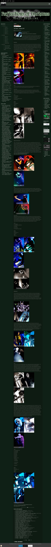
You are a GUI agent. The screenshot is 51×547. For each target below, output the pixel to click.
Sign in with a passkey (46, 146)
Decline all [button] (25, 545)
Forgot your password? (46, 152)
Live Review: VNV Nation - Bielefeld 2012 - (23, 510)
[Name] (46, 130)
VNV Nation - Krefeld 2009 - (21, 526)
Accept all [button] (20, 545)
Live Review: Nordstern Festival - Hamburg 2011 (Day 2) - (26, 518)
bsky (13, 1)
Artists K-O (6, 39)
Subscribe (46, 133)
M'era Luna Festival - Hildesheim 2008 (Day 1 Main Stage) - (26, 531)
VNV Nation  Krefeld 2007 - (21, 537)
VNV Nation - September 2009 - (22, 523)
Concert (4, 25)
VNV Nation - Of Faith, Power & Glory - (23, 529)
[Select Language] (17, 26)
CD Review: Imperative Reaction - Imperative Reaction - (25, 515)
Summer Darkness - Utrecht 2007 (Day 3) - (23, 535)
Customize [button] (30, 545)
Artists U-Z (6, 33)
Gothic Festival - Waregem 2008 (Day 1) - (23, 532)
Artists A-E (6, 28)
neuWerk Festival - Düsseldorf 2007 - (23, 533)
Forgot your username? (46, 154)
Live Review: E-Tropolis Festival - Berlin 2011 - (24, 514)
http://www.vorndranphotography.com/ (19, 505)
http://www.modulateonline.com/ (18, 51)
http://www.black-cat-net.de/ (28, 504)
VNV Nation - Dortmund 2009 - (22, 524)
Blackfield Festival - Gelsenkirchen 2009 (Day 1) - (24, 527)
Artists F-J (6, 29)
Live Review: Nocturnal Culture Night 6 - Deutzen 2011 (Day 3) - (26, 517)
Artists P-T (6, 32)
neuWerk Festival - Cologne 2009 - (22, 521)
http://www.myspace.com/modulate (29, 51)
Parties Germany (7, 45)
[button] (14, 541)
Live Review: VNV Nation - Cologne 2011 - (23, 516)
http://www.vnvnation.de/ (17, 329)
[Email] (46, 131)
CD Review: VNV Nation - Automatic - (23, 512)
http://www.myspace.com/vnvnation (27, 329)
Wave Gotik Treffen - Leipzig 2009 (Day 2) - (24, 528)
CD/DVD (3, 35)
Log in (47, 149)
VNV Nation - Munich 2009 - (21, 522)
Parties (3, 44)
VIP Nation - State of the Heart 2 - (22, 530)
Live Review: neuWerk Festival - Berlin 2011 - (24, 511)
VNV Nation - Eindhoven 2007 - (22, 536)
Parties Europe (7, 47)
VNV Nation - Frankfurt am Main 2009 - (23, 525)
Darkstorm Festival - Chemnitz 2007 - (23, 534)
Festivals (6, 27)
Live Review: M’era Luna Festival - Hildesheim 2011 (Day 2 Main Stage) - (28, 513)
